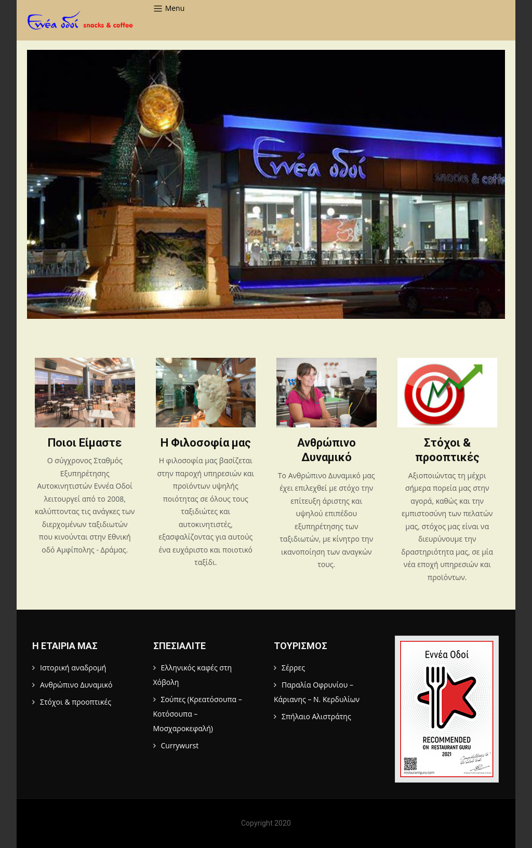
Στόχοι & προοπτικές (75, 702)
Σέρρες (293, 667)
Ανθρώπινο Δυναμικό (76, 685)
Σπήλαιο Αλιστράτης (316, 716)
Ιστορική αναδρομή (73, 667)
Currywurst (180, 745)
